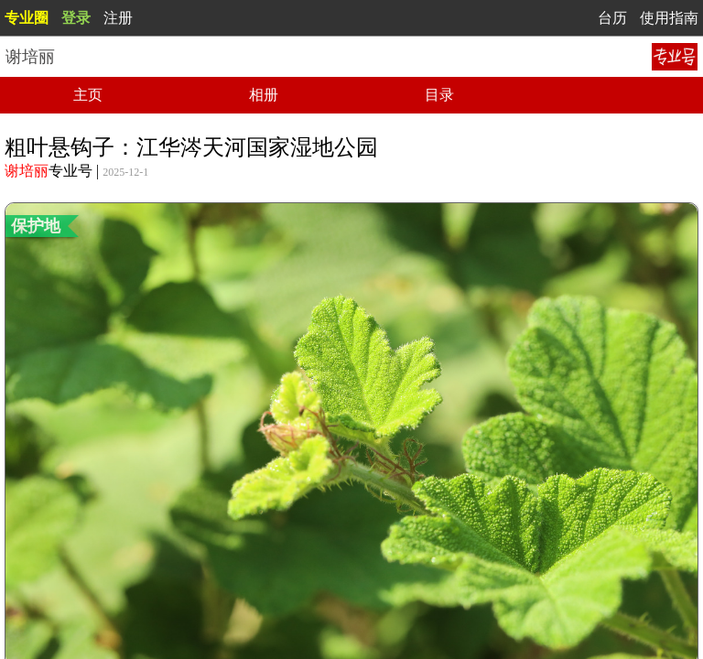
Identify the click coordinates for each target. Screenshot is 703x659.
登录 (76, 18)
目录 (439, 95)
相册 (263, 95)
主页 (88, 95)
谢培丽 (27, 170)
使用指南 (669, 18)
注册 (118, 18)
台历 (612, 18)
